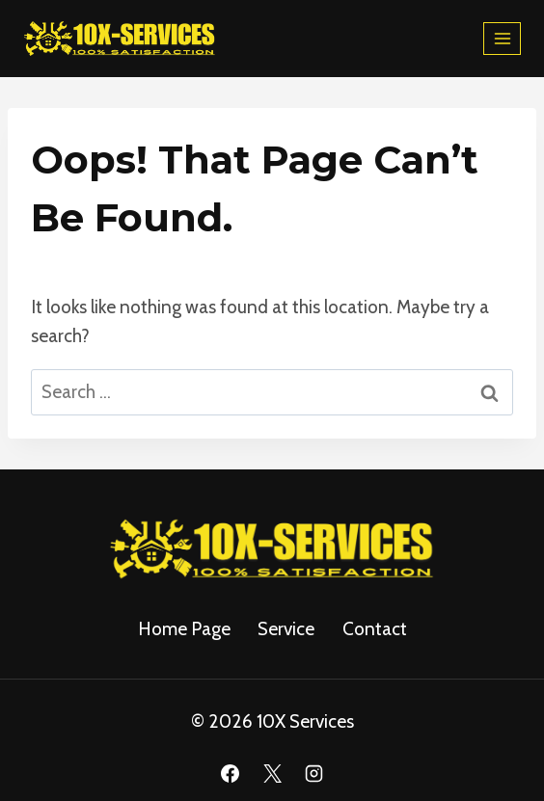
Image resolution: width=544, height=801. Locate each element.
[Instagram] (314, 773)
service (286, 629)
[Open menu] (502, 38)
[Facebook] (229, 773)
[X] (272, 773)
